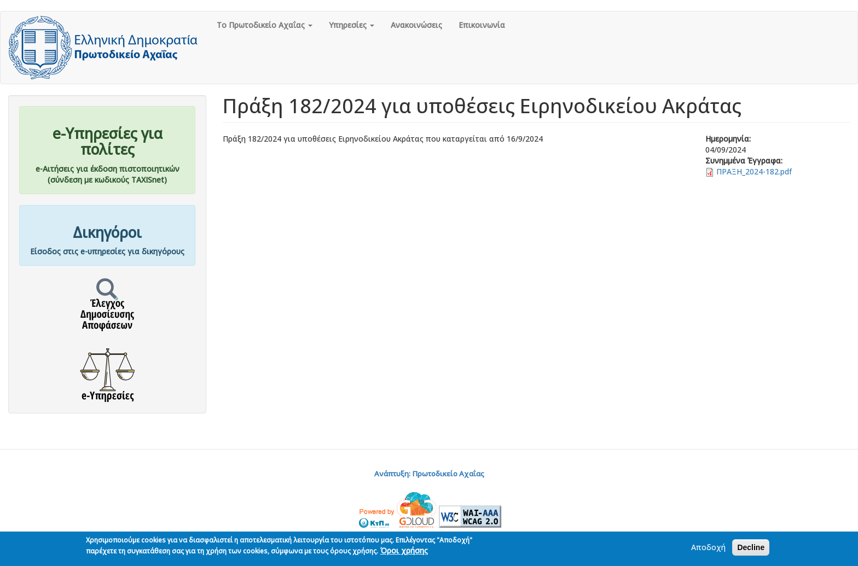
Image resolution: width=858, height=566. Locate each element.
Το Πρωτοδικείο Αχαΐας (264, 25)
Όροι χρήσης (404, 552)
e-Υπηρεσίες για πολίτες (108, 141)
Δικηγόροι (107, 232)
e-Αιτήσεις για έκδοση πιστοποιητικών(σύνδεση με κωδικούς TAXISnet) (107, 174)
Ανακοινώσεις (416, 25)
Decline (750, 549)
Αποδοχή (708, 549)
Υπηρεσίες (351, 25)
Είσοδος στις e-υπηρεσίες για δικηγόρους (107, 251)
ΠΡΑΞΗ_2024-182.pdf (754, 171)
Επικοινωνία (482, 25)
